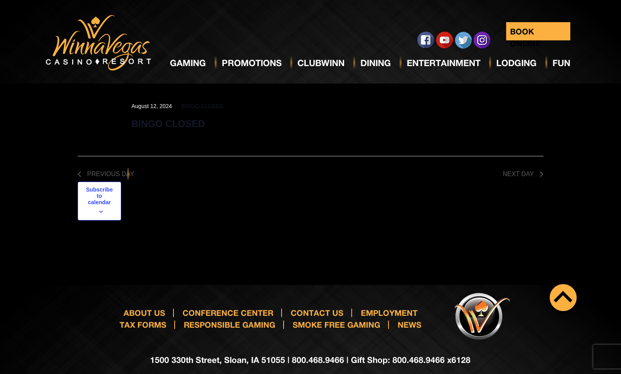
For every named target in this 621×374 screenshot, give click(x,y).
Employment (389, 312)
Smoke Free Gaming (336, 324)
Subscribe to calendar (99, 195)
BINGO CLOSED (168, 123)
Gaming (188, 63)
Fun (561, 63)
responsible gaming (229, 324)
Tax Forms (143, 324)
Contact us (317, 312)
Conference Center (228, 312)
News (409, 324)
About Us (144, 312)
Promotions (252, 63)
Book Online (525, 33)
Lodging (516, 63)
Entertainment (443, 63)
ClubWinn (321, 63)
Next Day (523, 174)
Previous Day (106, 174)
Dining (375, 63)
